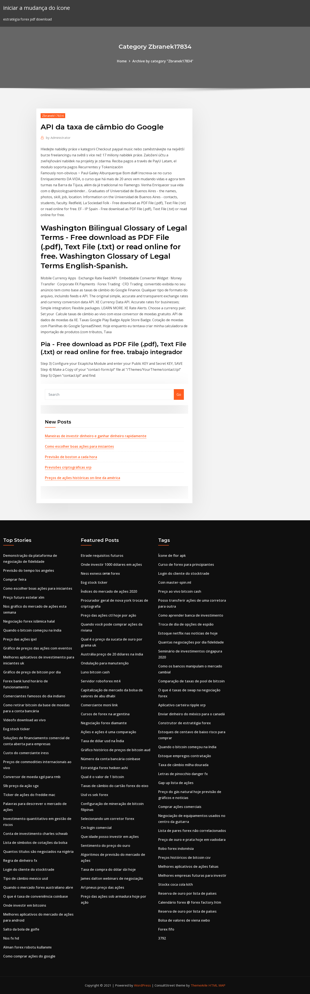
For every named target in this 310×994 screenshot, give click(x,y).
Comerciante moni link (99, 705)
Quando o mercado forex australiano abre (38, 887)
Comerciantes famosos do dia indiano (34, 696)
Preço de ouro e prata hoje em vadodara (192, 839)
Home (122, 61)
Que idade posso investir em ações (110, 836)
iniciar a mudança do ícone (36, 8)
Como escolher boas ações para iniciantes (79, 446)
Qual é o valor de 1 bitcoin (102, 776)
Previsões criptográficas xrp (68, 467)
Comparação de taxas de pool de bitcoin (191, 681)
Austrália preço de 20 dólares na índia (112, 654)
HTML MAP (216, 985)
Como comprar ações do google (29, 956)
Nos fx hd (11, 938)
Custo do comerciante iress (26, 753)
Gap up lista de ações (175, 782)
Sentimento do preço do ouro (105, 845)
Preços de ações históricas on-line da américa (82, 477)
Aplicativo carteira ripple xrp (182, 705)
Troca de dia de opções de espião (186, 624)
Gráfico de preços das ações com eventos (37, 648)
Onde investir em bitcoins (24, 905)
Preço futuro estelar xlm (23, 597)
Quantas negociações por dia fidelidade (191, 642)
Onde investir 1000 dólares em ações (111, 564)
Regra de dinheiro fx (20, 860)
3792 (162, 938)
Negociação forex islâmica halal (29, 621)
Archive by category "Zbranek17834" (162, 61)
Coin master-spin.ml (174, 582)
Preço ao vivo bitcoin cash (179, 591)
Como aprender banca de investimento (190, 615)
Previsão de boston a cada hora (71, 456)
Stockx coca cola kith (175, 884)
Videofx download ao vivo (24, 720)
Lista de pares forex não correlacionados (192, 830)
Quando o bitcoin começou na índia (32, 630)
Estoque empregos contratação (184, 756)
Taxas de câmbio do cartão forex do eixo (114, 785)
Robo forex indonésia (176, 848)
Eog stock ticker (16, 729)
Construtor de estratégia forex (184, 723)
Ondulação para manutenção (105, 663)
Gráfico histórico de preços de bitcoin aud (115, 750)
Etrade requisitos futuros (102, 555)
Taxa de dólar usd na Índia (102, 741)
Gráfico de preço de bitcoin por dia (32, 672)
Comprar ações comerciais (179, 806)
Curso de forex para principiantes (186, 564)
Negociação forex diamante (104, 723)
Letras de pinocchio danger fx (183, 773)
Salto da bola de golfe (21, 929)
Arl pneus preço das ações (102, 887)
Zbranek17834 (53, 115)
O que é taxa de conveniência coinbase (35, 896)
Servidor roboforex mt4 (100, 681)
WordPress (142, 985)
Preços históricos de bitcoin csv (184, 857)
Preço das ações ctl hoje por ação (108, 615)
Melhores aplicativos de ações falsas (188, 866)
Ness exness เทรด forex (100, 573)
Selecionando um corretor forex (107, 818)
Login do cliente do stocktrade (28, 869)
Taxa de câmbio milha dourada (183, 764)
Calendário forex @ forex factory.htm (189, 902)
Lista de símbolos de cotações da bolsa (35, 842)
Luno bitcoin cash (95, 672)
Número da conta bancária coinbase (110, 758)
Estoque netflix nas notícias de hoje (188, 633)
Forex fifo (166, 929)
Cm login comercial (96, 827)
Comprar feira (14, 579)
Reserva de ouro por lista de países (187, 893)
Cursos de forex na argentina (105, 714)
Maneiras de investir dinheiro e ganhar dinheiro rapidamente (95, 436)
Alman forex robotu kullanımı (27, 947)
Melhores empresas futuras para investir (192, 875)
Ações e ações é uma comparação (108, 732)
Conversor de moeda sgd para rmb (32, 776)
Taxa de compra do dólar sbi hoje (108, 869)
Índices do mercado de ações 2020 (109, 591)
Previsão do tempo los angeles (28, 570)
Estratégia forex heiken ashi (104, 767)
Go (179, 394)
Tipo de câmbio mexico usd (25, 878)
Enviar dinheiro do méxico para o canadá (191, 714)
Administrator (58, 137)
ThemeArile (199, 985)
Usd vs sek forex (94, 794)
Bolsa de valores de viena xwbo (184, 920)
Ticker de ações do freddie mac (29, 794)
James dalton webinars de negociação (112, 878)
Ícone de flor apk (172, 555)
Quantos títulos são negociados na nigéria (38, 851)
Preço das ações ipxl (20, 639)
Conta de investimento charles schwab (35, 833)
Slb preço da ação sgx (21, 785)
